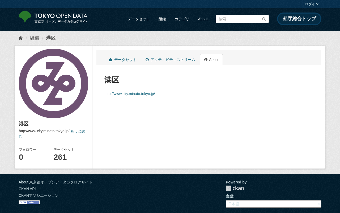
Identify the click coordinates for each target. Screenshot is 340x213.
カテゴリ (182, 19)
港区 (51, 38)
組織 (162, 19)
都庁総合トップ (299, 18)
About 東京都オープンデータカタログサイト (55, 182)
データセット (139, 19)
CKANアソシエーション (39, 195)
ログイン (312, 4)
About (203, 19)
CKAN (235, 188)
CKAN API (27, 189)
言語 (229, 196)
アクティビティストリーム (170, 60)
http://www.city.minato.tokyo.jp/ (129, 94)
